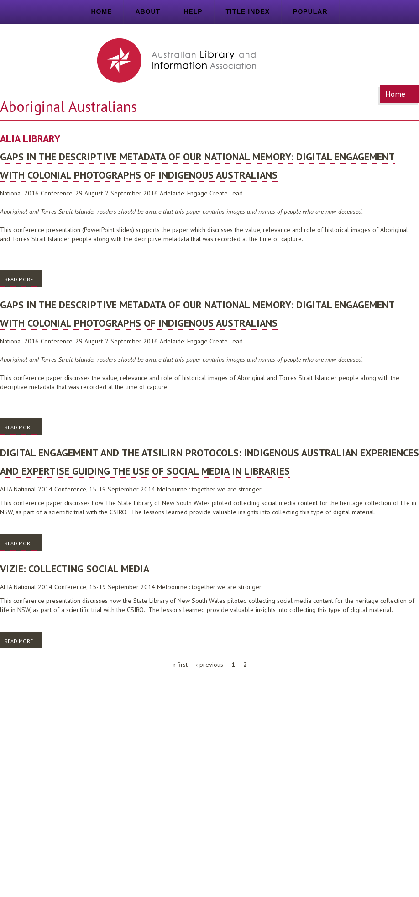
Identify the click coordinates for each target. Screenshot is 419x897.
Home (101, 11)
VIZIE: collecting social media (74, 568)
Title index (248, 11)
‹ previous (209, 664)
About (147, 11)
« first (180, 664)
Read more (23, 281)
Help (192, 11)
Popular (310, 11)
